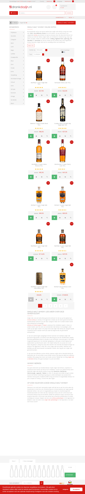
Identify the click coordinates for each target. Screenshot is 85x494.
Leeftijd (13, 54)
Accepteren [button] (76, 489)
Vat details (14, 100)
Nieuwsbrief (14, 483)
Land (12, 46)
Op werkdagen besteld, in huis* (22, 1)
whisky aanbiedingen (58, 398)
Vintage (13, 96)
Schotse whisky (31, 320)
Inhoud (13, 82)
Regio (12, 50)
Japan (39, 325)
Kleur (12, 61)
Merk (12, 43)
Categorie (13, 39)
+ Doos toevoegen (28, 461)
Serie (12, 86)
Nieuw (71, 17)
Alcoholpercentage (16, 78)
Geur (12, 64)
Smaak (12, 68)
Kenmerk (13, 93)
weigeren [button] (65, 489)
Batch (12, 103)
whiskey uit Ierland (32, 325)
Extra (12, 71)
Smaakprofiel (14, 57)
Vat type (13, 89)
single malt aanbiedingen (51, 400)
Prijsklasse (14, 32)
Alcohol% (13, 36)
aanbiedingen (60, 17)
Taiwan (45, 325)
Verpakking (14, 75)
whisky (36, 35)
